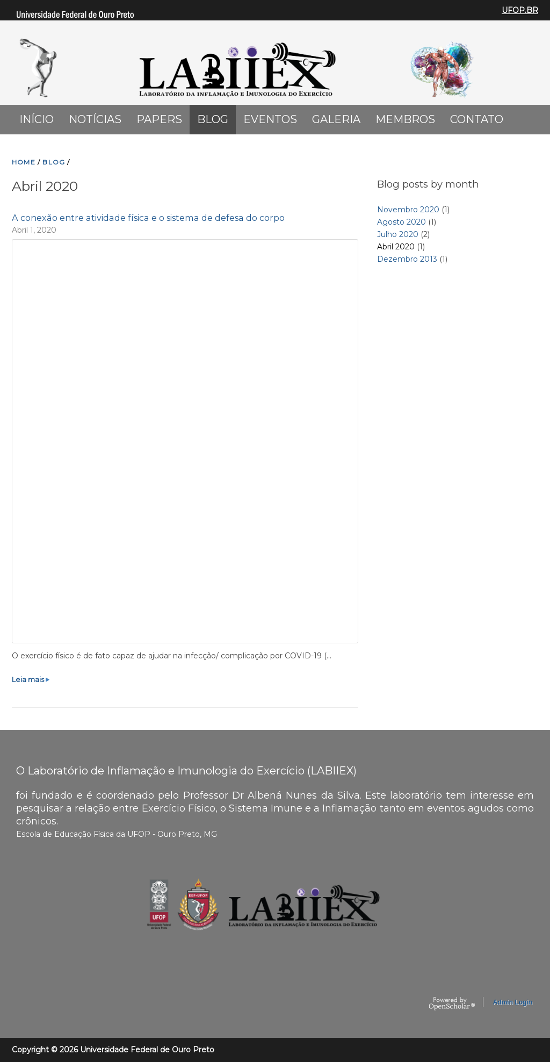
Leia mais (31, 680)
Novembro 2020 (408, 209)
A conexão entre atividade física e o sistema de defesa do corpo (148, 217)
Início (36, 119)
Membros (405, 119)
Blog (212, 119)
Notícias (95, 119)
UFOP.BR (520, 10)
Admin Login (512, 1002)
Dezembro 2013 (407, 259)
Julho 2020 (397, 234)
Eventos (270, 119)
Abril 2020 (396, 247)
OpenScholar (452, 1004)
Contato (476, 119)
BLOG (53, 162)
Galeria (336, 119)
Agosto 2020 (401, 222)
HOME (23, 162)
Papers (159, 119)
